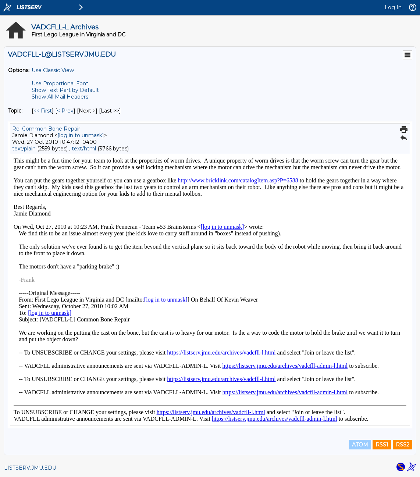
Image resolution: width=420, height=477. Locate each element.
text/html (84, 148)
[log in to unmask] (80, 135)
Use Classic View (53, 70)
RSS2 (402, 444)
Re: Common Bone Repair (46, 128)
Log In (393, 7)
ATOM (360, 444)
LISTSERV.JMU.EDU (30, 467)
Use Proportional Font (60, 83)
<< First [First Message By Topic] (42, 110)
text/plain (24, 148)
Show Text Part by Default (65, 90)
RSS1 (381, 444)
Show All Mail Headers (60, 96)
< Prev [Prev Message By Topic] (65, 110)
